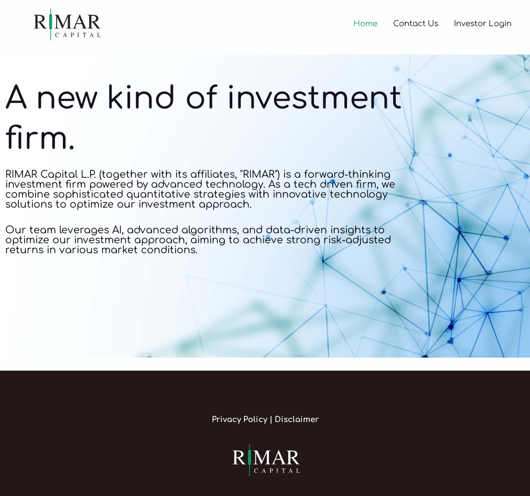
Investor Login (483, 23)
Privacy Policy (240, 419)
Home (365, 23)
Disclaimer (297, 419)
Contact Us (415, 23)
